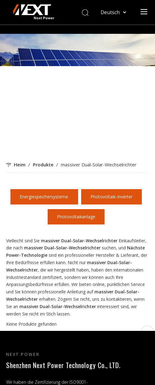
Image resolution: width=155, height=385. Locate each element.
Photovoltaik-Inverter (111, 197)
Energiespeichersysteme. (44, 197)
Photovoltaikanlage (76, 217)
